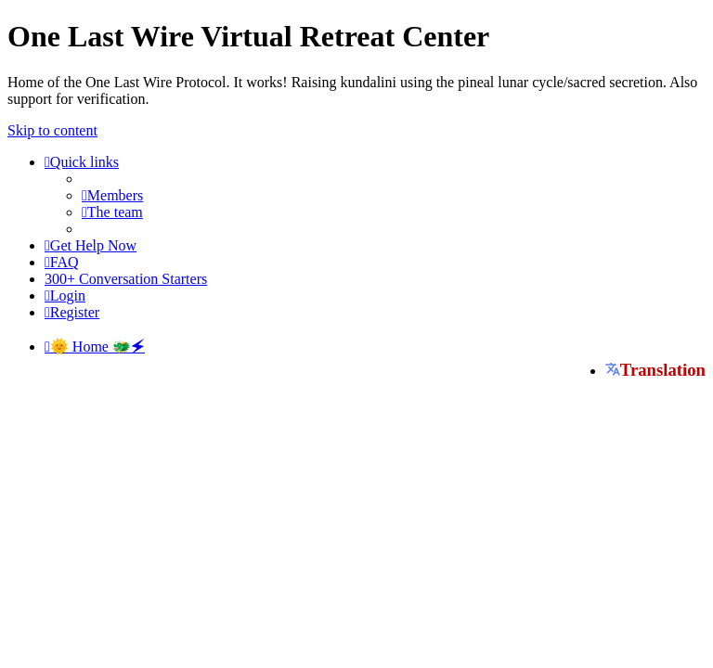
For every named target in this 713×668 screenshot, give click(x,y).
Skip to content (52, 130)
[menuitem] (112, 195)
